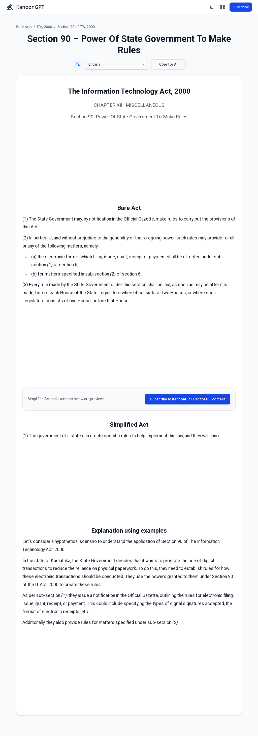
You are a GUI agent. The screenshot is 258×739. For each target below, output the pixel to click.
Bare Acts (23, 26)
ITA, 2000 (44, 26)
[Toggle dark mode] (211, 7)
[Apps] (222, 7)
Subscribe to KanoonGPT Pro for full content (187, 399)
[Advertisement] (129, 162)
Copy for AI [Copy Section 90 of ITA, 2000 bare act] (168, 64)
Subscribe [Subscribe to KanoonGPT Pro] (241, 7)
